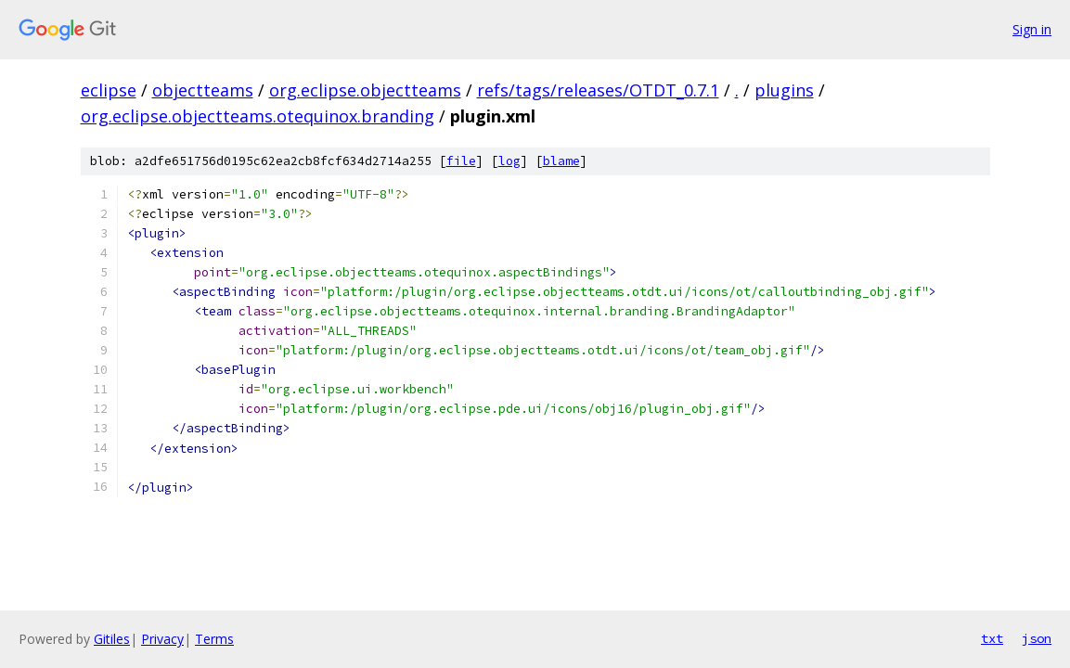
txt (992, 638)
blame (561, 161)
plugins (784, 90)
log (509, 161)
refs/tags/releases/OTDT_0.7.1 (598, 90)
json (1036, 638)
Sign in (1031, 29)
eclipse (108, 90)
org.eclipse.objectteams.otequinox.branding (257, 116)
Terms (214, 639)
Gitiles (112, 639)
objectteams (202, 90)
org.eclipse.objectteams (365, 90)
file (461, 161)
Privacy (162, 639)
